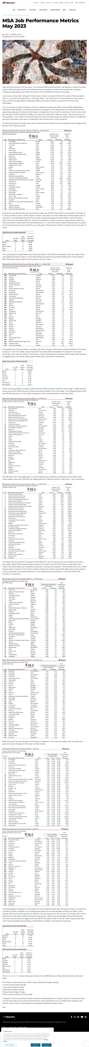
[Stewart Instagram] (75, 1017)
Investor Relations (55, 10)
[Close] (51, 1032)
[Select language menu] (81, 2)
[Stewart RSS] (86, 1017)
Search (36, 2)
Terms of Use (12, 1027)
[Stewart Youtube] (82, 1017)
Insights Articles (6, 15)
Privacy (4, 1027)
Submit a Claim (69, 2)
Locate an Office (58, 2)
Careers (42, 2)
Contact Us (49, 2)
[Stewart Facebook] (71, 1017)
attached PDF (11, 976)
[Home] (14, 10)
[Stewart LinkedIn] (78, 1017)
